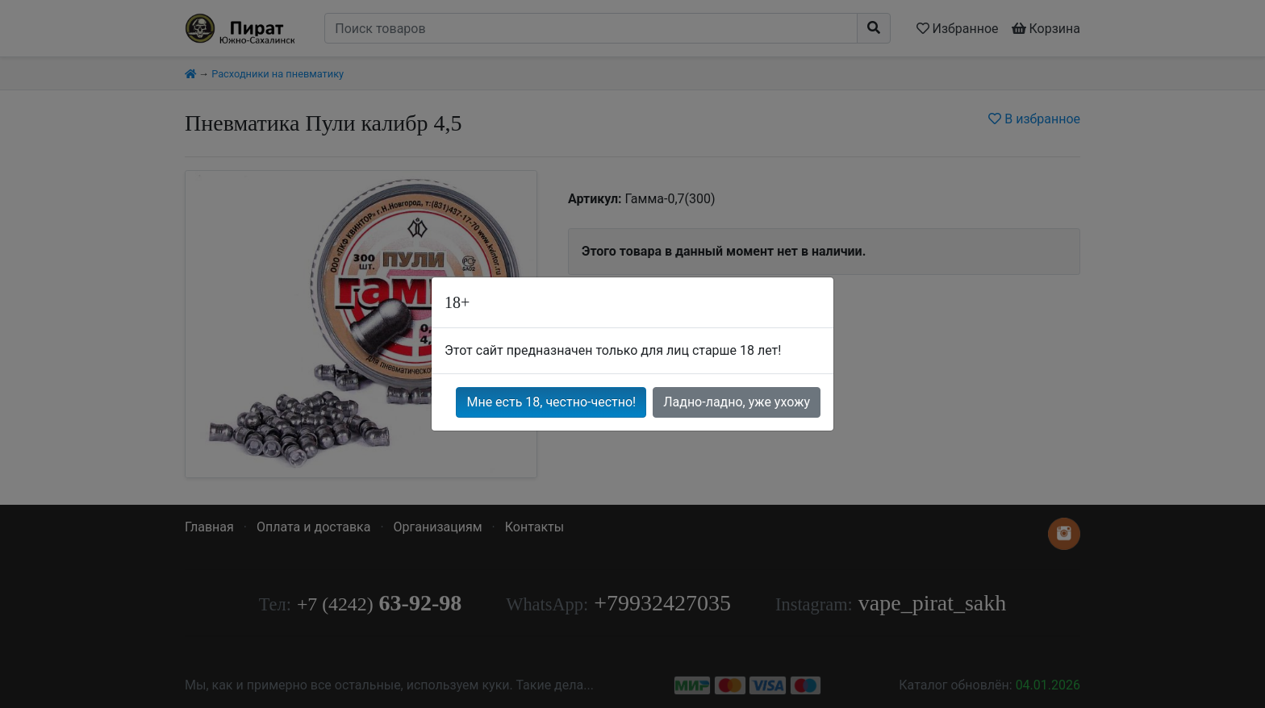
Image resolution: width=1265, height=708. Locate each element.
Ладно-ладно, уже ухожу (736, 402)
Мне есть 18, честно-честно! (551, 402)
